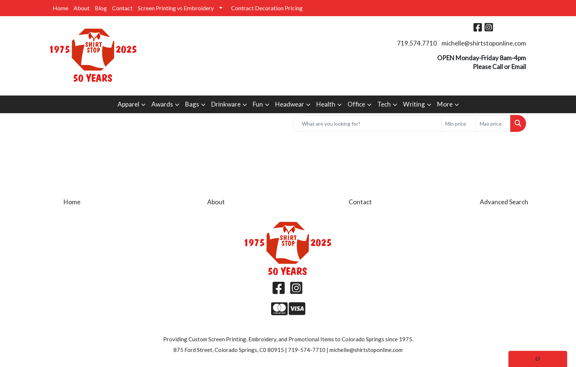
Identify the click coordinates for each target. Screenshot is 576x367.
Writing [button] (414, 104)
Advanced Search (504, 202)
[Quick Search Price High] (493, 123)
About (81, 7)
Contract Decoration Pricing (267, 7)
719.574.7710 (417, 43)
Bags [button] (192, 104)
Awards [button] (162, 104)
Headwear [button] (289, 104)
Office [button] (356, 104)
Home (60, 7)
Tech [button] (384, 104)
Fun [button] (258, 104)
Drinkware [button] (226, 104)
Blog (101, 7)
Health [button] (325, 104)
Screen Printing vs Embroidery (176, 7)
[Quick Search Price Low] (458, 123)
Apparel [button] (128, 104)
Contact (122, 7)
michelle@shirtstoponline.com (484, 43)
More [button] (445, 104)
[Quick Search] (367, 123)
